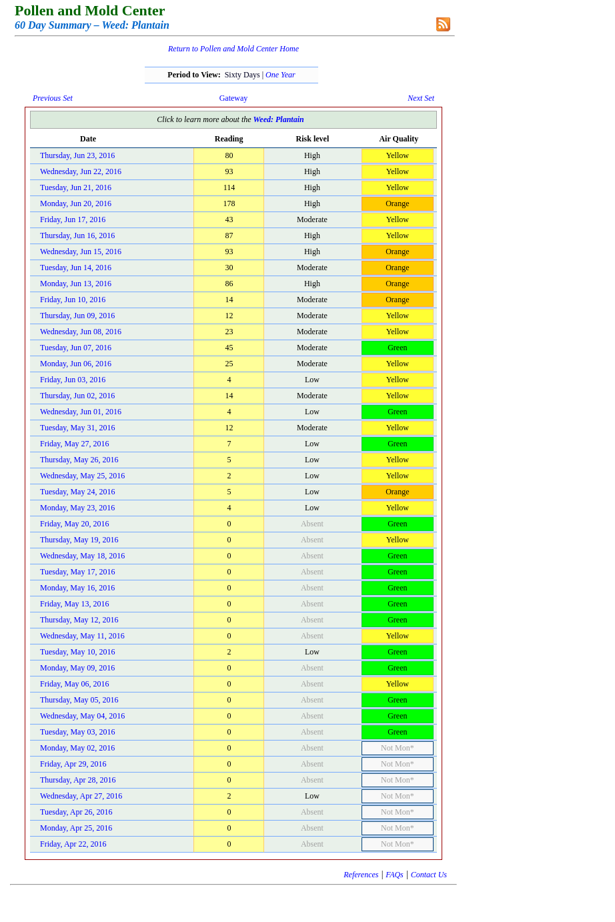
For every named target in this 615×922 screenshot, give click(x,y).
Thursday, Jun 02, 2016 (77, 395)
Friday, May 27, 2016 (74, 443)
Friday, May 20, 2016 (74, 523)
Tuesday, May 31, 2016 (77, 427)
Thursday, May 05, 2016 (79, 700)
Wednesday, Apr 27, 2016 (81, 796)
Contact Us (429, 874)
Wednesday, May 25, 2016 (82, 475)
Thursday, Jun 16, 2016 (77, 235)
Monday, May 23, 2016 (77, 507)
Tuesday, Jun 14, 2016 (75, 267)
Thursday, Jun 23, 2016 (77, 155)
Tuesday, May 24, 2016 (77, 491)
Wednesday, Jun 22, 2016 (80, 171)
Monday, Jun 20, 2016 (75, 203)
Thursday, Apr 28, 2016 (78, 780)
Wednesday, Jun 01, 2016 (80, 411)
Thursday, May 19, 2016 (79, 539)
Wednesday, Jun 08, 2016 (80, 331)
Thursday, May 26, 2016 (79, 459)
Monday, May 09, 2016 (77, 667)
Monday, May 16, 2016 (77, 587)
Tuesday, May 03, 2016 (77, 732)
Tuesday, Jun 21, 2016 (75, 187)
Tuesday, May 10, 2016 (77, 651)
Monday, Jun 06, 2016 (75, 363)
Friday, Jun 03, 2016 (72, 379)
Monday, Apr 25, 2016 (76, 828)
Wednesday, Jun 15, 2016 (80, 251)
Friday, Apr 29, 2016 (73, 764)
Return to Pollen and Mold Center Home (233, 48)
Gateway (233, 98)
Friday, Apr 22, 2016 (73, 844)
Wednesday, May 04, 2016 (82, 716)
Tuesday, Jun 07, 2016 (75, 347)
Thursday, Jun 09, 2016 (77, 315)
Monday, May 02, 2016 (77, 748)
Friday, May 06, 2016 (74, 683)
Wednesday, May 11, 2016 (82, 635)
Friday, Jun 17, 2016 (72, 219)
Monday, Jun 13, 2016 (75, 283)
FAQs (394, 874)
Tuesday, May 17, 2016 (77, 571)
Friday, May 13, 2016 (74, 603)
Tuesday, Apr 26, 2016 (76, 812)
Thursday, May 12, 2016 (79, 619)
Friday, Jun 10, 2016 (72, 299)
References (361, 874)
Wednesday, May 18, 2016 (82, 555)
